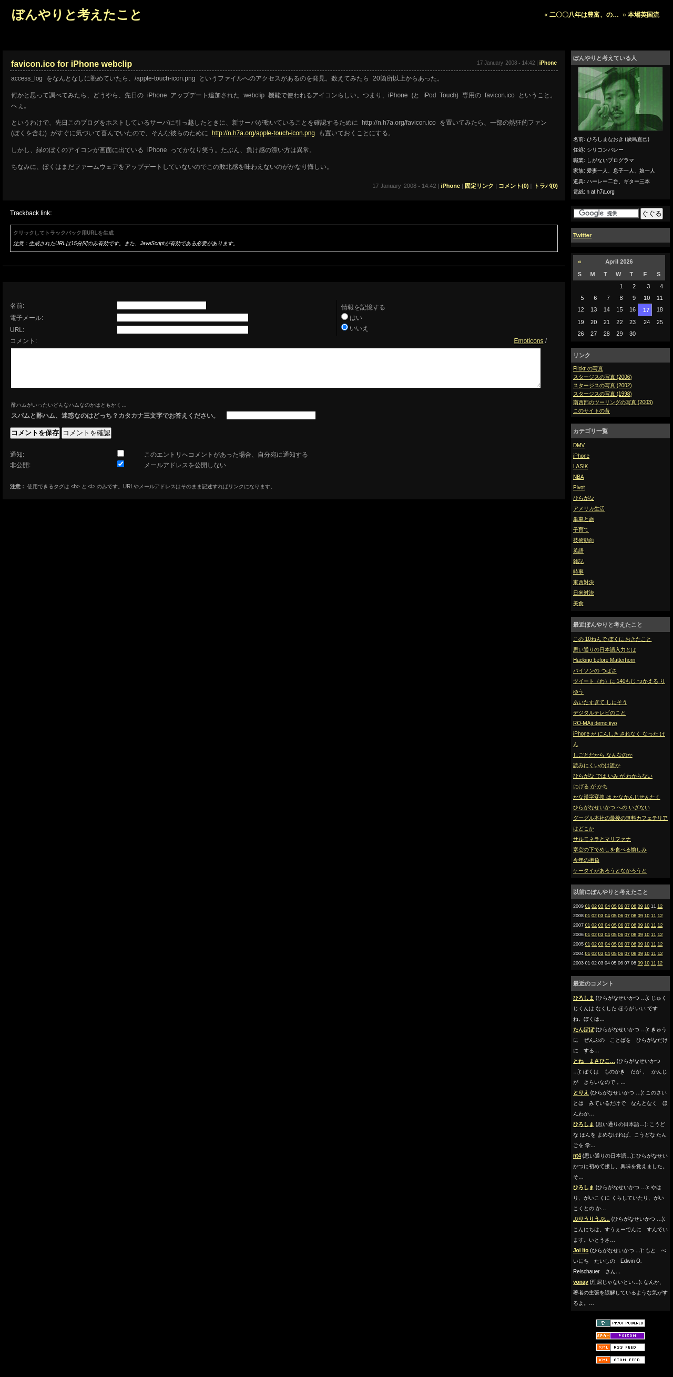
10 (646, 906)
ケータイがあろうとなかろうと (610, 870)
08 (633, 906)
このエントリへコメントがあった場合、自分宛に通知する (226, 462)
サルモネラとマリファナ (602, 839)
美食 (578, 603)
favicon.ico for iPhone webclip (71, 63)
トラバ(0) (546, 186)
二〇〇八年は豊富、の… (584, 14)
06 (620, 906)
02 (594, 906)
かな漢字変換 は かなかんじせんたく (616, 797)
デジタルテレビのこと (599, 713)
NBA (578, 477)
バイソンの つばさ (595, 671)
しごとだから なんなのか (603, 755)
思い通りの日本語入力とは (604, 649)
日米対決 (583, 593)
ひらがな (583, 498)
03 (601, 906)
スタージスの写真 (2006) (602, 377)
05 (614, 906)
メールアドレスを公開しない (185, 473)
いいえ (359, 328)
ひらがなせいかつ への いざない (611, 807)
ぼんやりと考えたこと (77, 14)
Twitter (582, 235)
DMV (579, 445)
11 (653, 915)
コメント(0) (513, 186)
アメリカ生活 (589, 508)
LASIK (580, 466)
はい (356, 317)
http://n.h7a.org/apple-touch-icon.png (263, 133)
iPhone (581, 456)
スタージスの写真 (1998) (602, 394)
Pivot (579, 487)
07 (627, 906)
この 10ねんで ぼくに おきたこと (612, 639)
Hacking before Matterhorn (604, 660)
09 (640, 906)
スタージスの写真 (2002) (602, 385)
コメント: (23, 341)
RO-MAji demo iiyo (595, 723)
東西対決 (583, 582)
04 (607, 906)
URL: (17, 330)
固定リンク (479, 186)
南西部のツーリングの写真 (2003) (613, 402)
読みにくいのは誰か (596, 765)
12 (659, 906)
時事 (578, 572)
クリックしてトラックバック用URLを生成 (63, 233)
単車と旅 (583, 519)
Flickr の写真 (588, 368)
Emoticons (528, 341)
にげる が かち (590, 786)
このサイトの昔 (591, 411)
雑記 (578, 561)
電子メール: (26, 317)
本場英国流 (643, 14)
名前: (17, 305)
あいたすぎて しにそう (600, 702)
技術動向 (583, 540)
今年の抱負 (586, 860)
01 (587, 906)
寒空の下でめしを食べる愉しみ (610, 849)
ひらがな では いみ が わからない (612, 776)
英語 (578, 551)
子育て (581, 529)
